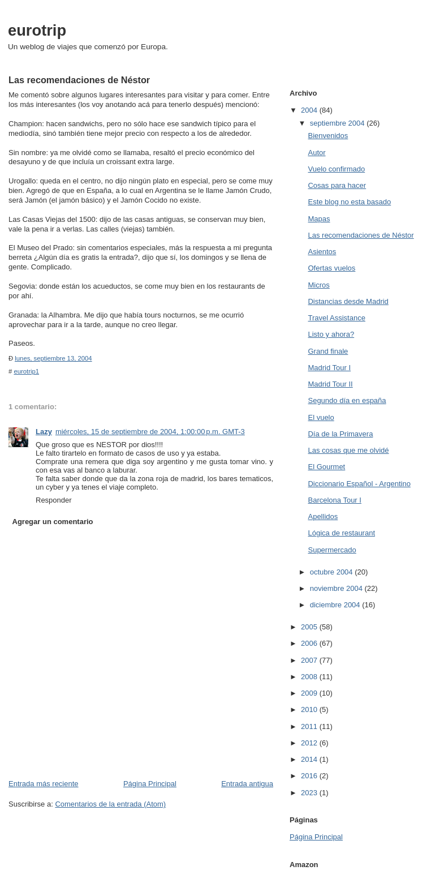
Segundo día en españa (347, 400)
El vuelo (321, 417)
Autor (316, 152)
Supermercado (332, 550)
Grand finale (328, 351)
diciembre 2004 (336, 605)
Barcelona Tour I (334, 500)
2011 (310, 726)
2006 (310, 643)
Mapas (319, 219)
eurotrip (37, 30)
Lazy (44, 431)
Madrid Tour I (329, 367)
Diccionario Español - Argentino (359, 483)
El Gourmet (326, 466)
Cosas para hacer (337, 185)
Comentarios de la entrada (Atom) (110, 804)
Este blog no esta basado (349, 202)
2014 (310, 759)
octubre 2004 (332, 572)
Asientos (322, 251)
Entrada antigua (247, 783)
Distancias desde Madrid (348, 301)
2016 (310, 775)
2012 (310, 743)
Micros (318, 285)
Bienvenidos (328, 135)
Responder (54, 500)
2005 (310, 627)
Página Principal (149, 783)
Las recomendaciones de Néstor (360, 235)
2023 (310, 792)
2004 (310, 110)
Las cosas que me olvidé (348, 450)
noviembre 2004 (337, 588)
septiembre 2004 (338, 123)
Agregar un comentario (52, 521)
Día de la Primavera (340, 434)
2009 (310, 693)
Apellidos (323, 516)
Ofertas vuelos (331, 268)
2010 (310, 709)
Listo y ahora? (331, 334)
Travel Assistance (336, 318)
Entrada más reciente (43, 783)
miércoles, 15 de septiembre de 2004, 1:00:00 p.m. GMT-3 (150, 431)
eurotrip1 (26, 371)
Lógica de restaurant (341, 533)
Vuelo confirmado (336, 169)
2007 (310, 660)
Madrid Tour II (330, 384)
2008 (310, 676)
